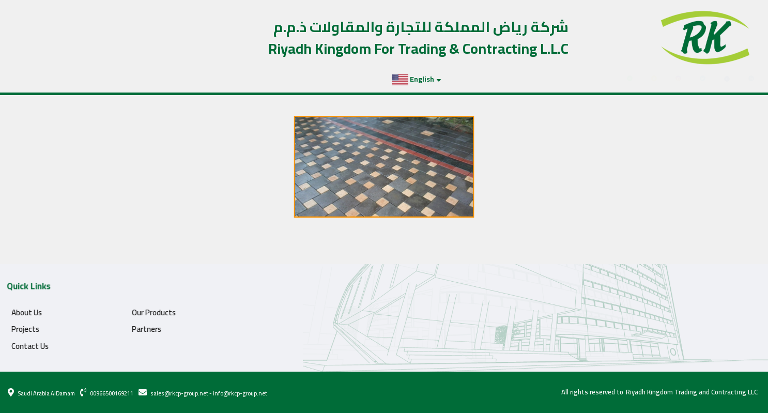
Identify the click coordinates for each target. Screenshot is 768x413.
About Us (18, 312)
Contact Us (150, 79)
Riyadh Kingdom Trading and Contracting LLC (692, 392)
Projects (62, 79)
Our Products (145, 312)
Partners (104, 79)
